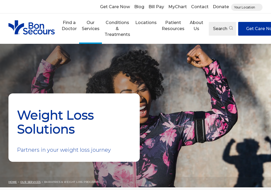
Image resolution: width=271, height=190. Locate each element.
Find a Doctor (69, 25)
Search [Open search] (223, 28)
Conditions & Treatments (117, 28)
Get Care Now (115, 6)
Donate (221, 6)
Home (12, 181)
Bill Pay (156, 6)
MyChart (177, 6)
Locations (146, 22)
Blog (139, 6)
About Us (196, 25)
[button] (69, 28)
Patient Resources (173, 25)
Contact (200, 6)
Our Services (91, 25)
